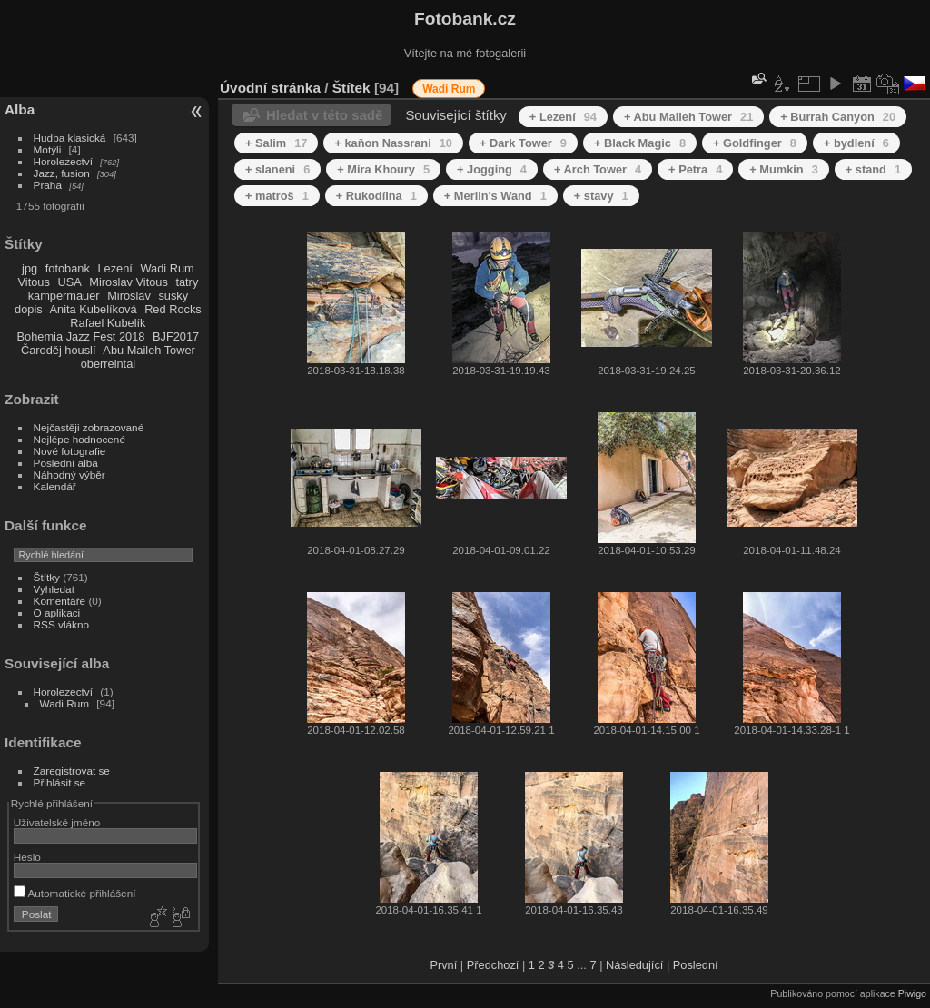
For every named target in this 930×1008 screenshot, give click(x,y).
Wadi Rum (166, 268)
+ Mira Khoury (383, 169)
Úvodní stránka (270, 87)
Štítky (47, 577)
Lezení (114, 268)
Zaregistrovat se (72, 770)
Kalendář (55, 486)
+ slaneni (277, 169)
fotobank (67, 268)
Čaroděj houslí (58, 350)
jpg (29, 268)
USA (69, 282)
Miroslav (129, 295)
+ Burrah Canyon (837, 117)
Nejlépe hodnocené (79, 439)
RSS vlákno (61, 624)
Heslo (27, 857)
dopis (29, 309)
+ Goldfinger (754, 143)
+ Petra (695, 169)
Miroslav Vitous (128, 282)
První (443, 965)
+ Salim (276, 143)
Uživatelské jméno (57, 822)
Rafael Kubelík (107, 323)
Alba (20, 109)
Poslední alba (66, 463)
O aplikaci (57, 612)
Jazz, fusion (62, 173)
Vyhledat (54, 589)
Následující (634, 965)
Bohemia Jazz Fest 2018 (81, 336)
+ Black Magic (640, 143)
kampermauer (64, 295)
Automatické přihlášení (75, 893)
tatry (186, 282)
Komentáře (60, 601)
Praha (48, 185)
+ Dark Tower (523, 143)
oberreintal (108, 364)
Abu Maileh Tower (148, 350)
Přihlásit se (60, 782)
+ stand (873, 169)
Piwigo (912, 993)
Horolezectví (63, 161)
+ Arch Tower (597, 169)
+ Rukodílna (376, 196)
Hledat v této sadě (324, 115)
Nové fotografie (70, 451)
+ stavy (601, 196)
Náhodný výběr (69, 474)
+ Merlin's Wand (495, 196)
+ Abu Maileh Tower (688, 117)
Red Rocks (173, 309)
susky (173, 295)
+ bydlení (856, 143)
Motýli (48, 149)
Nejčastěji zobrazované (89, 427)
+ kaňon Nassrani (393, 143)
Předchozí (493, 965)
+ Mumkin (783, 169)
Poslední (695, 965)
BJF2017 (176, 336)
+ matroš (277, 196)
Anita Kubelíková (93, 309)
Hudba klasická (70, 137)
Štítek (351, 87)
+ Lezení (563, 117)
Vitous (34, 282)
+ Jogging (492, 169)
